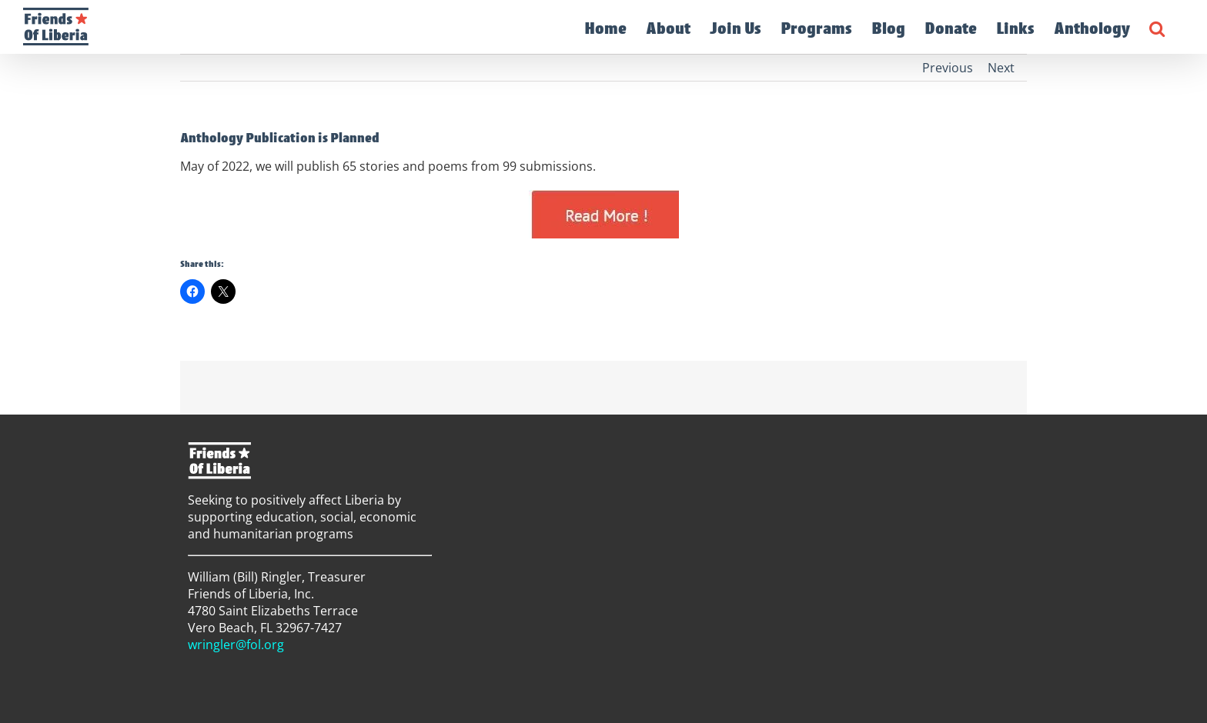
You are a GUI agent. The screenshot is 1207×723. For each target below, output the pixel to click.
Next (1001, 67)
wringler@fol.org (236, 644)
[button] (1157, 27)
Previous (947, 67)
